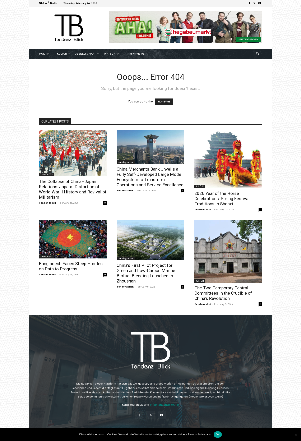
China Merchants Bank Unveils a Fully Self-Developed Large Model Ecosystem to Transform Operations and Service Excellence (150, 177)
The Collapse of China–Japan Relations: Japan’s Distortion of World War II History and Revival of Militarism (73, 189)
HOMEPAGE (164, 101)
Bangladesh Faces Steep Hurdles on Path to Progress (71, 266)
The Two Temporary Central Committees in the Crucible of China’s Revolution (223, 293)
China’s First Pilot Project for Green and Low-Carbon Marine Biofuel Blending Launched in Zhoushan (146, 273)
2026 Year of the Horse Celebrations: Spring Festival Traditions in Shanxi (222, 198)
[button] (257, 54)
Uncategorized (126, 162)
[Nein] (296, 434)
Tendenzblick (47, 202)
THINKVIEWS (46, 174)
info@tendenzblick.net (164, 404)
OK (218, 434)
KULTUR (200, 186)
